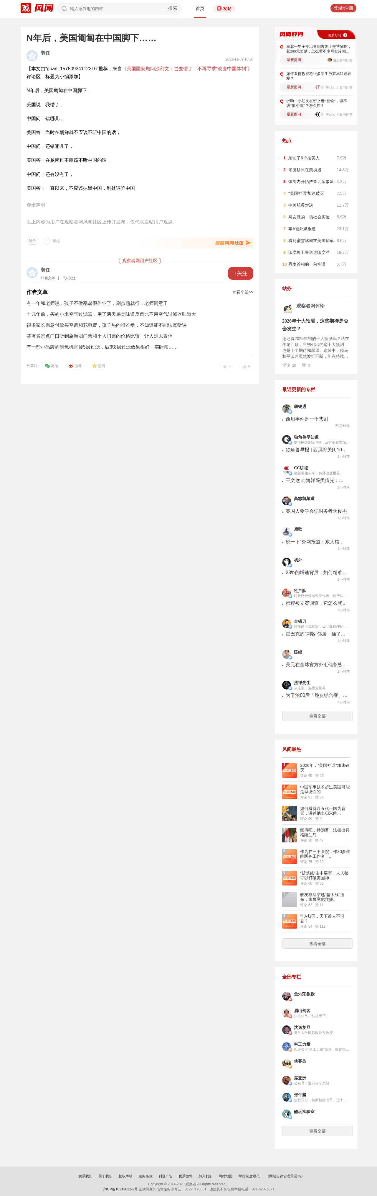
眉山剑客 (302, 1011)
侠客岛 (300, 1061)
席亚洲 (300, 1078)
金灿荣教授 (304, 994)
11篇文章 (48, 278)
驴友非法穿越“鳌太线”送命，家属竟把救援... (322, 897)
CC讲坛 (301, 468)
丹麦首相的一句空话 (306, 264)
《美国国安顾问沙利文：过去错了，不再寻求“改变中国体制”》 (187, 68)
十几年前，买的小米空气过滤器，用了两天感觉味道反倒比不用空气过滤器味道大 (111, 314)
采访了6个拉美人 (304, 158)
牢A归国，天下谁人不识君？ (322, 918)
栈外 (298, 560)
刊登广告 (165, 1176)
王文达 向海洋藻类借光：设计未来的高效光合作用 (317, 480)
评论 (289, 365)
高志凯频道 (304, 498)
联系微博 (185, 1176)
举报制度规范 (249, 1176)
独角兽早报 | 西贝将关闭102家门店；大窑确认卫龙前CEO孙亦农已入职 (317, 449)
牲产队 (300, 591)
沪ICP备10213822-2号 (120, 1189)
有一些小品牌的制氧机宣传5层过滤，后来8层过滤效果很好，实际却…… (102, 346)
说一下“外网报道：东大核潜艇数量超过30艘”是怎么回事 (317, 541)
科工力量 (302, 1044)
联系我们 (85, 1176)
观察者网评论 (310, 305)
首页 (200, 8)
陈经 (298, 652)
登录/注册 (343, 8)
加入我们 (206, 1176)
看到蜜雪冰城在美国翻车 (311, 240)
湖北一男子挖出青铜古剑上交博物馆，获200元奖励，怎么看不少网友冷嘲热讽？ (318, 49)
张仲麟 (300, 1095)
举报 (56, 241)
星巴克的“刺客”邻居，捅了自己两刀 (317, 633)
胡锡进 (300, 406)
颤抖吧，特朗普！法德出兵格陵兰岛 (325, 832)
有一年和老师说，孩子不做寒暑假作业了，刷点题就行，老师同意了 (97, 303)
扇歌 (298, 529)
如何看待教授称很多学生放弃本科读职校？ (318, 76)
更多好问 (334, 35)
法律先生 (302, 683)
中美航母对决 (300, 205)
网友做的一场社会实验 (309, 217)
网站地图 (226, 1176)
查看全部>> (242, 292)
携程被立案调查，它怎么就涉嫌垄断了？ (317, 603)
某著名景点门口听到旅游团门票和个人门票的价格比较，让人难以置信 (100, 336)
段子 (32, 241)
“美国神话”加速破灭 (306, 193)
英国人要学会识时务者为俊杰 (316, 511)
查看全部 (317, 716)
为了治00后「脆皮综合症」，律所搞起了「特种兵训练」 (317, 695)
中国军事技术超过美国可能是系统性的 (325, 789)
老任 (45, 52)
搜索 (173, 8)
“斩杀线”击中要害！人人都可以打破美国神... (324, 875)
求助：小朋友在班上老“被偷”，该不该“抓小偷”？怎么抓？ (316, 103)
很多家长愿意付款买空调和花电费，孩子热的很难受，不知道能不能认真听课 (107, 325)
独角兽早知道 (306, 437)
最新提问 (294, 60)
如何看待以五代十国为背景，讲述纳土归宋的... (322, 811)
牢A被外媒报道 (302, 228)
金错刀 (300, 621)
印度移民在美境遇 (304, 169)
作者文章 (37, 292)
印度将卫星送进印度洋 (309, 252)
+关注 (240, 273)
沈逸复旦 (302, 1027)
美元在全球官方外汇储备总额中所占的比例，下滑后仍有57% (317, 664)
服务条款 (145, 1176)
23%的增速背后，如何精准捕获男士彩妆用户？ (317, 572)
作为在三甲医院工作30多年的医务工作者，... (325, 854)
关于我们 (105, 1176)
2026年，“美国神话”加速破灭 (324, 767)
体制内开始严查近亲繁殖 (311, 181)
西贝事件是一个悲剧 (307, 418)
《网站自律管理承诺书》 (285, 1176)
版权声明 (125, 1176)
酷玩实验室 (304, 1112)
